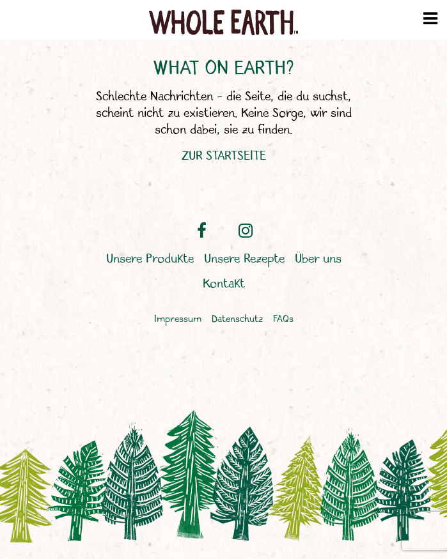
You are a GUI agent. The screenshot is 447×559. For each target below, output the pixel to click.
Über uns (318, 259)
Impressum (177, 320)
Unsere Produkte (150, 259)
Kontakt (224, 284)
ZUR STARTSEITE (224, 156)
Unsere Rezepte (244, 259)
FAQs (283, 320)
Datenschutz (237, 320)
